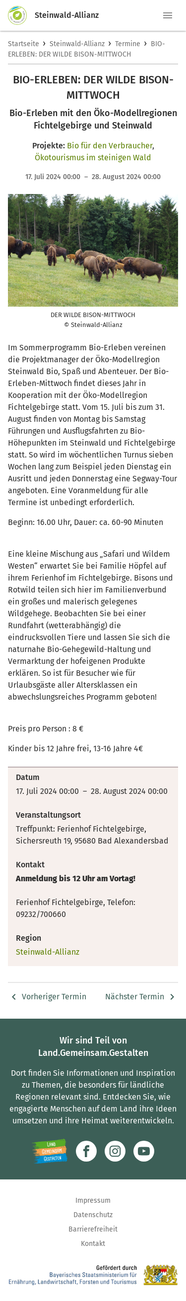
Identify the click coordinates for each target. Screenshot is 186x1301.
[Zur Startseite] (21, 15)
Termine (127, 44)
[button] (167, 15)
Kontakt (93, 1243)
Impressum (93, 1200)
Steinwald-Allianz (77, 44)
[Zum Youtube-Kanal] (143, 1151)
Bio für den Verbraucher (109, 145)
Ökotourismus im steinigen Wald (93, 157)
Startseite (23, 44)
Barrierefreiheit (93, 1229)
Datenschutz (93, 1215)
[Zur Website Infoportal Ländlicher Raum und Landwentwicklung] (50, 1151)
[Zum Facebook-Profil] (86, 1151)
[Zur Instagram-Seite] (115, 1151)
